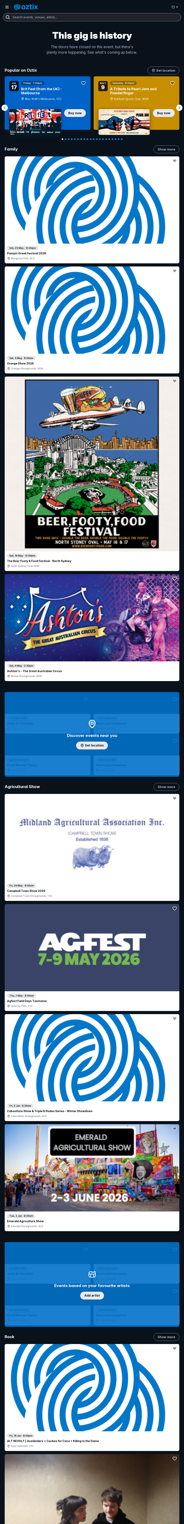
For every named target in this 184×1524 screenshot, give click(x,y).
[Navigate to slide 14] (103, 139)
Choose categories (92, 722)
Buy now (75, 113)
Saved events (17, 1431)
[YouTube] (19, 1508)
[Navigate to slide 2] (65, 139)
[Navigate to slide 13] (99, 139)
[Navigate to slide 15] (106, 139)
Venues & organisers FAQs (77, 1437)
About (128, 1415)
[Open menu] (7, 7)
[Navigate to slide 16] (109, 139)
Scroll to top (92, 1361)
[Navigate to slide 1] (62, 139)
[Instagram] (10, 1508)
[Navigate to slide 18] (115, 139)
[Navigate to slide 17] (112, 139)
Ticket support (17, 1447)
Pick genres (92, 919)
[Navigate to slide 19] (118, 139)
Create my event (71, 1431)
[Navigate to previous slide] (5, 108)
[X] (48, 1508)
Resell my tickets (19, 1452)
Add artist (92, 410)
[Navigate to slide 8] (84, 139)
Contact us (131, 1428)
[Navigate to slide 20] (121, 139)
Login (65, 1416)
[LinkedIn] (29, 1508)
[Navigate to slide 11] (93, 139)
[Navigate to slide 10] (90, 139)
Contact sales (88, 1416)
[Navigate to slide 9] (87, 139)
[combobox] (92, 17)
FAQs (127, 1421)
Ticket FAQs (16, 1442)
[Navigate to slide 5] (74, 139)
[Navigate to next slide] (179, 108)
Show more (166, 149)
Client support (69, 1444)
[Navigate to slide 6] (78, 139)
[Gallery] (92, 107)
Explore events (18, 1424)
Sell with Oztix (69, 1424)
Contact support (22, 1416)
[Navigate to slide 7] (81, 139)
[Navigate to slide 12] (96, 139)
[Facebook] (38, 1508)
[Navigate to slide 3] (68, 139)
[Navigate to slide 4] (71, 139)
